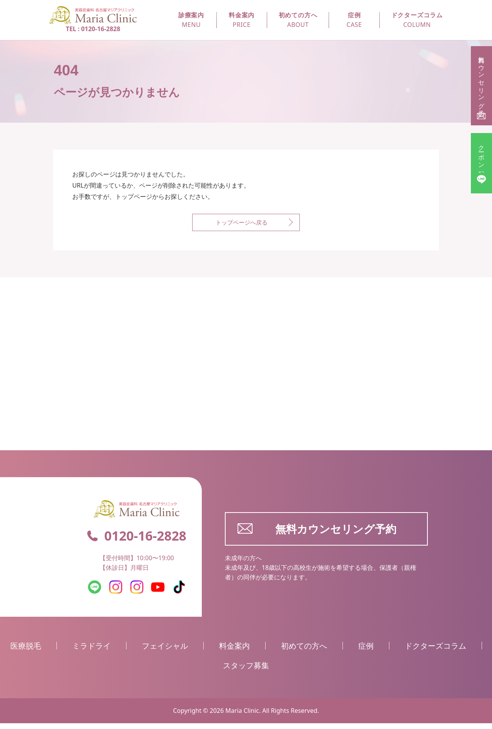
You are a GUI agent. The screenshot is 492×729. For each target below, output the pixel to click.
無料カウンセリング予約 (317, 534)
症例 (366, 651)
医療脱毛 (25, 651)
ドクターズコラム (435, 651)
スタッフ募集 (246, 671)
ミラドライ (91, 651)
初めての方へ (304, 651)
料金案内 (234, 651)
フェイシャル (165, 651)
